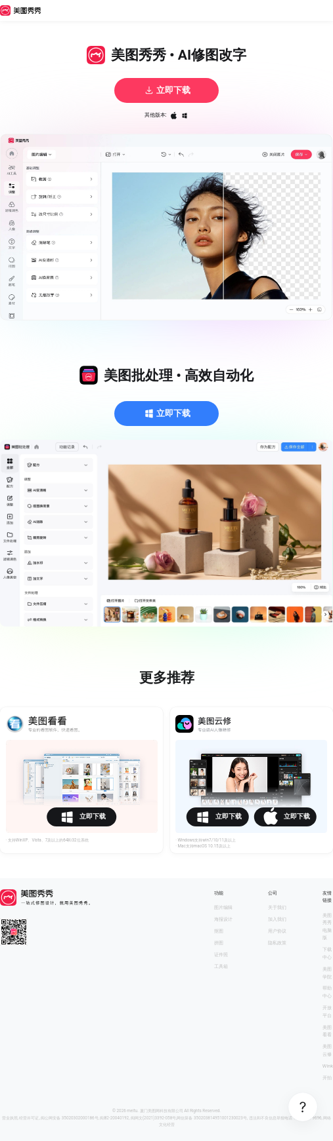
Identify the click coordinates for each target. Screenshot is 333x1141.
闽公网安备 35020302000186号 (69, 1118)
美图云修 (327, 1050)
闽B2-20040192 (114, 1118)
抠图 (218, 931)
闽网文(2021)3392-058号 (153, 1118)
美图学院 (327, 973)
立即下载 (167, 90)
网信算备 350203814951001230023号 (211, 1118)
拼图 (218, 943)
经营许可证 (29, 1118)
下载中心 (327, 953)
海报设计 (223, 919)
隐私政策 (277, 943)
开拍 (327, 1078)
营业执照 (10, 1118)
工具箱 (221, 966)
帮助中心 (327, 992)
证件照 (221, 954)
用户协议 (277, 931)
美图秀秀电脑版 (327, 926)
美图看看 (327, 1031)
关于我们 (277, 907)
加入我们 (277, 919)
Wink (327, 1066)
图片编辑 (223, 907)
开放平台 (327, 1011)
